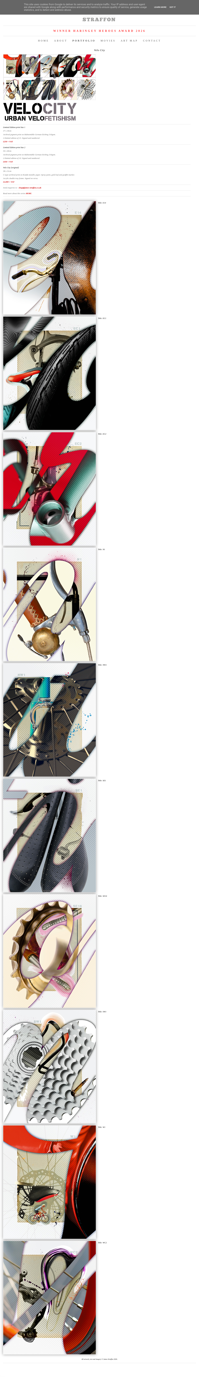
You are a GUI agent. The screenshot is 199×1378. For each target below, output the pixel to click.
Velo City (99, 50)
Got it (173, 7)
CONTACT (152, 40)
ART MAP (129, 40)
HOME (43, 40)
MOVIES (108, 40)
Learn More (160, 7)
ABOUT (60, 40)
